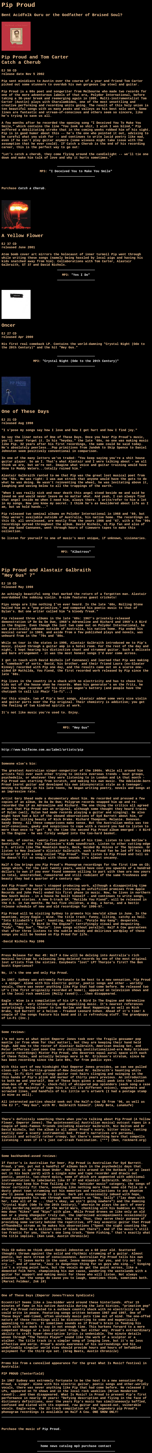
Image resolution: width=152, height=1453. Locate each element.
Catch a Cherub (31, 188)
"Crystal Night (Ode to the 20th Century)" (81, 361)
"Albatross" (80, 552)
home (44, 1446)
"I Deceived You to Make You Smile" (80, 171)
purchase (89, 1446)
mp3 (77, 1446)
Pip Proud (50, 1429)
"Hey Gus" (80, 728)
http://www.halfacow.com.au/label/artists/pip (42, 750)
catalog (65, 1446)
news (53, 1446)
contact (104, 1446)
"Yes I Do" (80, 275)
